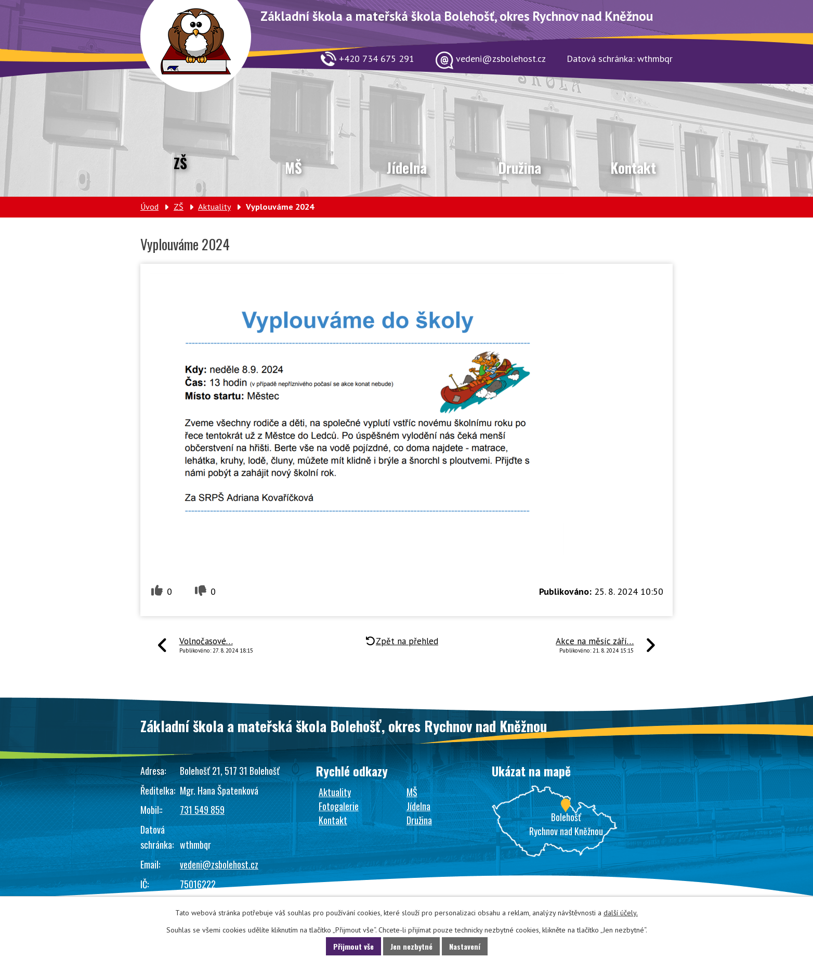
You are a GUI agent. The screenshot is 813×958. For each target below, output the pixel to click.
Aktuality (214, 206)
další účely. (621, 912)
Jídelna (407, 167)
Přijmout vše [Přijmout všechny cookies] (353, 946)
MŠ (293, 167)
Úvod (149, 206)
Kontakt (633, 167)
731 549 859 (202, 809)
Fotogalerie (339, 806)
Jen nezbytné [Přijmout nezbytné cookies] (411, 946)
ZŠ (180, 162)
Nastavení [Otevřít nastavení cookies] (464, 946)
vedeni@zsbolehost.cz (219, 864)
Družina (519, 167)
